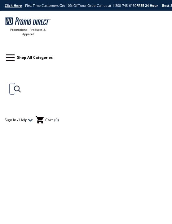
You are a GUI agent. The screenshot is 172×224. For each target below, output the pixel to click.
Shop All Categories (29, 57)
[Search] (11, 88)
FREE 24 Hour (147, 5)
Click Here (13, 5)
